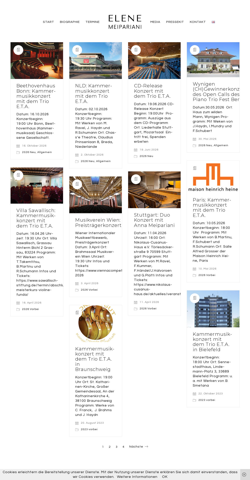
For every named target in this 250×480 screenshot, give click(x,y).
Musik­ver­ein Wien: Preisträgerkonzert (98, 223)
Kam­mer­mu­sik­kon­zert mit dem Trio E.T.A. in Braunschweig (94, 359)
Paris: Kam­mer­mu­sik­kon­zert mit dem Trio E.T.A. (212, 207)
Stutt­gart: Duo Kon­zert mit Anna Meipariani (154, 220)
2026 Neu (29, 152)
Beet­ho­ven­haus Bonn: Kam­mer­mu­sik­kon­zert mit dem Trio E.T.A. (35, 96)
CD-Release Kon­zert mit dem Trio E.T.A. (152, 91)
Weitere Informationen (137, 477)
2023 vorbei (206, 400)
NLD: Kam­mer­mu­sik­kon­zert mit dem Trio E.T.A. (93, 93)
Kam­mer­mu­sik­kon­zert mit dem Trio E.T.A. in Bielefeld (212, 342)
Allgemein (44, 152)
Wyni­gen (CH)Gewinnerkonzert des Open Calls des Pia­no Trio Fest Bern (220, 91)
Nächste (138, 447)
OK (165, 477)
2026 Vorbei (206, 275)
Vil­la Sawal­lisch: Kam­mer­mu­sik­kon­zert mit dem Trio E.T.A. (35, 218)
